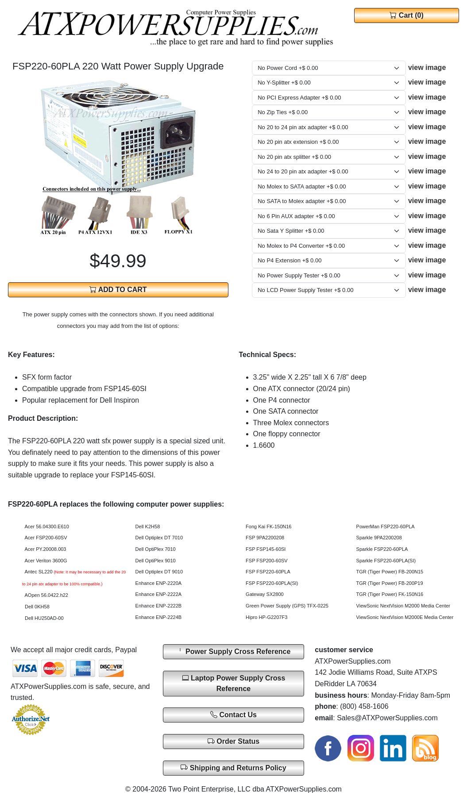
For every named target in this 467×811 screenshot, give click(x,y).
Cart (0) (406, 15)
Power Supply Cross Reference (234, 651)
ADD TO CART (118, 289)
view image (427, 67)
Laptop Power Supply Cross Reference (234, 683)
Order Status (233, 741)
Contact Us (233, 715)
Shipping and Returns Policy (233, 767)
